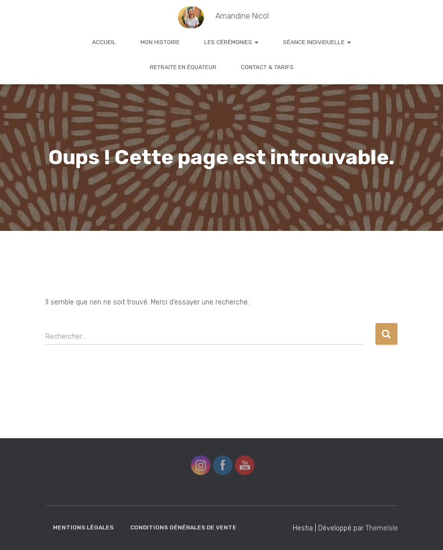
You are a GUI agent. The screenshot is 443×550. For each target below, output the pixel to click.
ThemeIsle (382, 528)
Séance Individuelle (317, 42)
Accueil (104, 42)
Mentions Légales (83, 527)
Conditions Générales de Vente (183, 527)
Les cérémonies (231, 42)
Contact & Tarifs (267, 67)
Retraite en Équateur (183, 67)
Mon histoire (160, 42)
